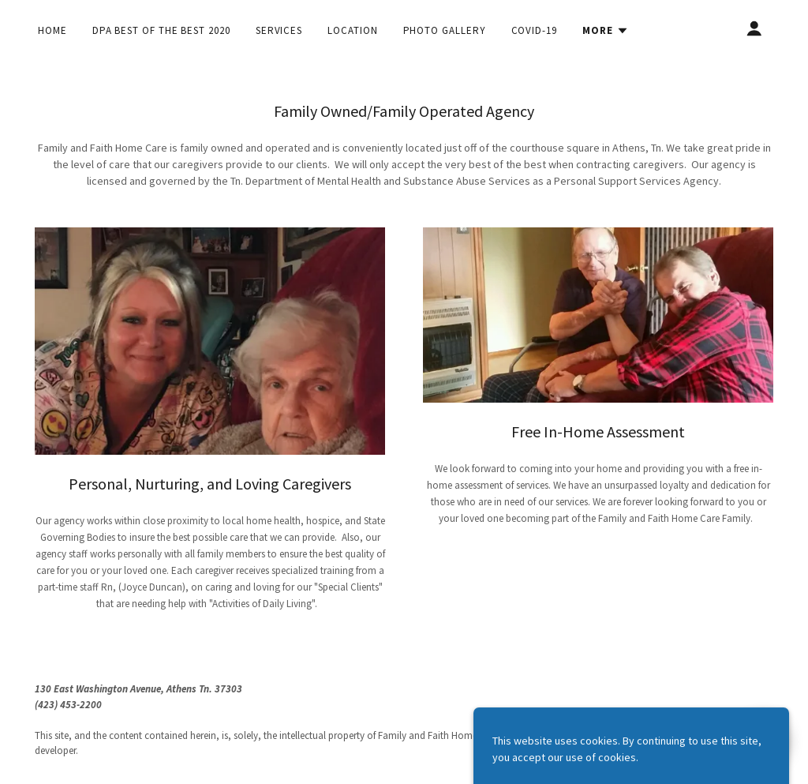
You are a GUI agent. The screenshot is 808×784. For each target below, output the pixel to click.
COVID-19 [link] (534, 30)
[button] (605, 30)
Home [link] (52, 30)
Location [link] (352, 30)
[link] (649, 720)
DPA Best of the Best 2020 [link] (161, 30)
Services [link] (279, 30)
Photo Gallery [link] (444, 30)
